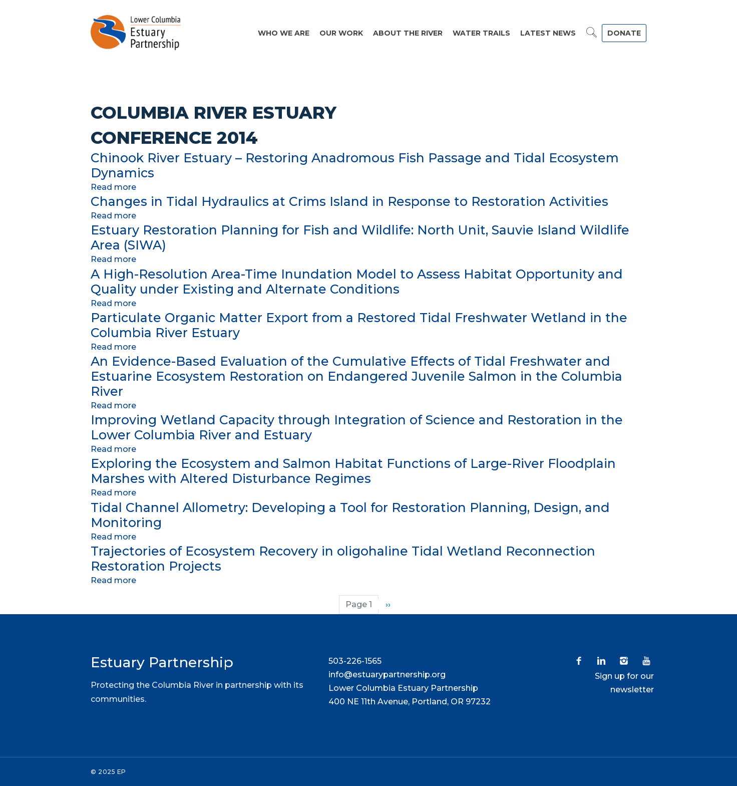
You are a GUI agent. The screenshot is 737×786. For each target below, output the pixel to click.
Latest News (548, 33)
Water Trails (481, 33)
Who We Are (283, 33)
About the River (408, 33)
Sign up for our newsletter (624, 682)
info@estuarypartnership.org (387, 674)
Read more (113, 187)
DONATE (624, 33)
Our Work (341, 33)
